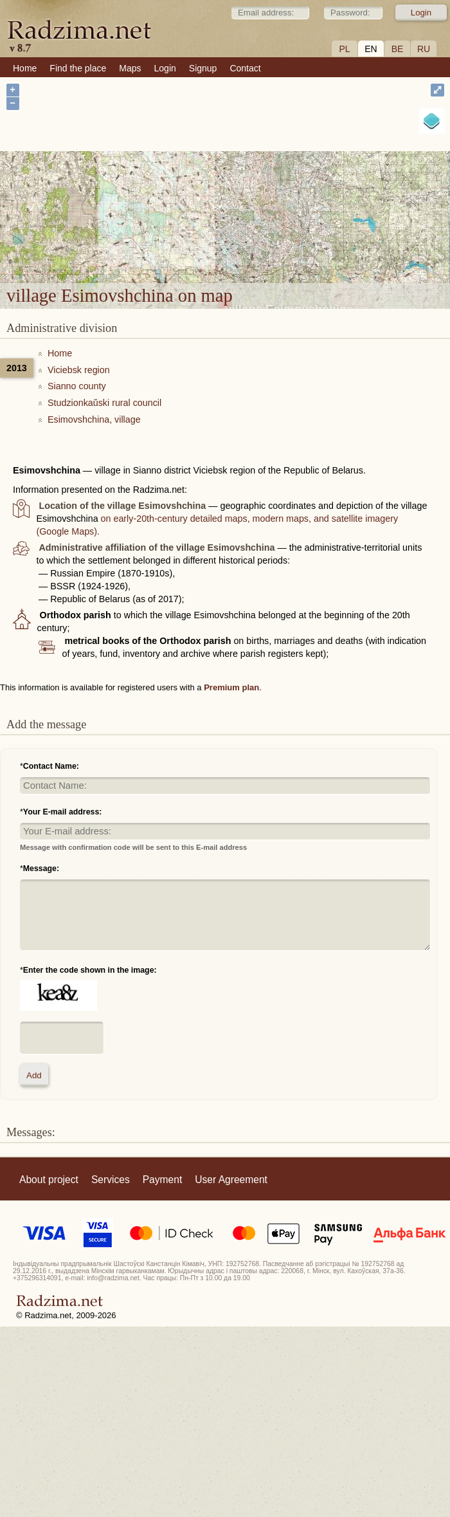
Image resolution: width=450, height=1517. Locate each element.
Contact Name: (51, 766)
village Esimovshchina (289, 197)
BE (398, 49)
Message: (41, 868)
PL (344, 49)
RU (423, 49)
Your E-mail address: (62, 811)
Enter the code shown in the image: (90, 970)
